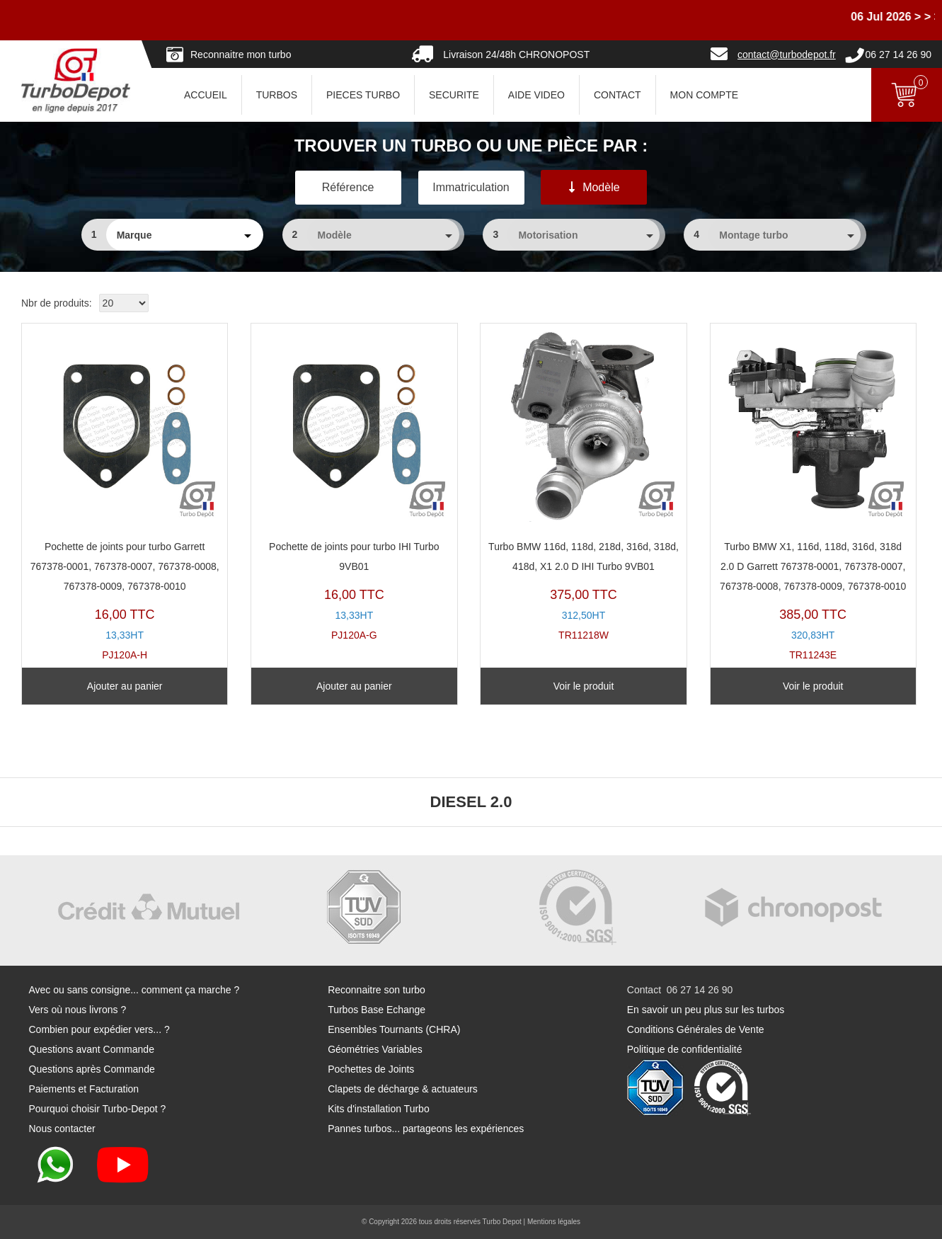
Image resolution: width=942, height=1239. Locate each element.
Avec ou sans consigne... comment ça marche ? (134, 989)
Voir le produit (583, 686)
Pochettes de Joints (371, 1069)
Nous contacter (62, 1128)
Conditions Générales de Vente (695, 1029)
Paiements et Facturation (84, 1089)
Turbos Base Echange (376, 1009)
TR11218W (583, 486)
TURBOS (276, 95)
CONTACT (617, 95)
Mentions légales (553, 1222)
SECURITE (454, 95)
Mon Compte (704, 95)
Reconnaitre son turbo (376, 989)
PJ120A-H (124, 496)
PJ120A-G (353, 486)
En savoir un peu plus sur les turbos (706, 1009)
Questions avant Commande (91, 1049)
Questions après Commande (92, 1069)
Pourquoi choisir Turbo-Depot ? (97, 1108)
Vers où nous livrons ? (78, 1009)
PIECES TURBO (363, 95)
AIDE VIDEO (536, 95)
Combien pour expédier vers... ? (99, 1029)
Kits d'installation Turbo (379, 1108)
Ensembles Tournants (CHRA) (394, 1029)
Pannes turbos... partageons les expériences (426, 1128)
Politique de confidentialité (684, 1049)
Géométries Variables (375, 1049)
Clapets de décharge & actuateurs (403, 1089)
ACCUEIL (205, 95)
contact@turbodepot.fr (786, 54)
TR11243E (813, 496)
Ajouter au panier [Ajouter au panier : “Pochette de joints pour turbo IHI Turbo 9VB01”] (354, 686)
